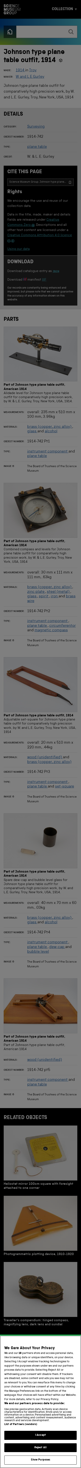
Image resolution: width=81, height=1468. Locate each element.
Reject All (40, 1447)
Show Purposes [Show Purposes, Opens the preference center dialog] (40, 1460)
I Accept (40, 1435)
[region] (40, 1402)
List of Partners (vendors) (20, 1424)
